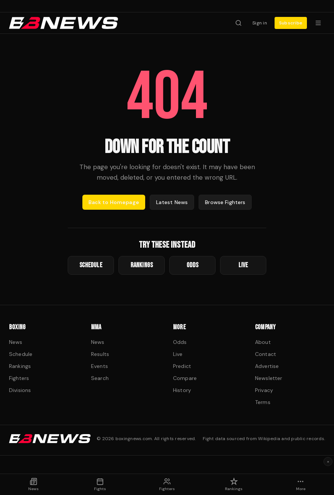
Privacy (264, 390)
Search (100, 378)
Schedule (20, 354)
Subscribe (290, 23)
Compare (185, 378)
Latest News (172, 202)
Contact (265, 354)
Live (178, 354)
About (263, 342)
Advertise (267, 366)
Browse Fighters (225, 202)
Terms (262, 402)
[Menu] (318, 23)
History (182, 390)
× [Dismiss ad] (328, 462)
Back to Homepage (113, 202)
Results (100, 354)
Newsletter (268, 378)
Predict (182, 366)
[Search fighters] (238, 23)
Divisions (20, 390)
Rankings (20, 366)
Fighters (19, 378)
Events (99, 366)
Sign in (259, 23)
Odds (180, 342)
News (16, 342)
